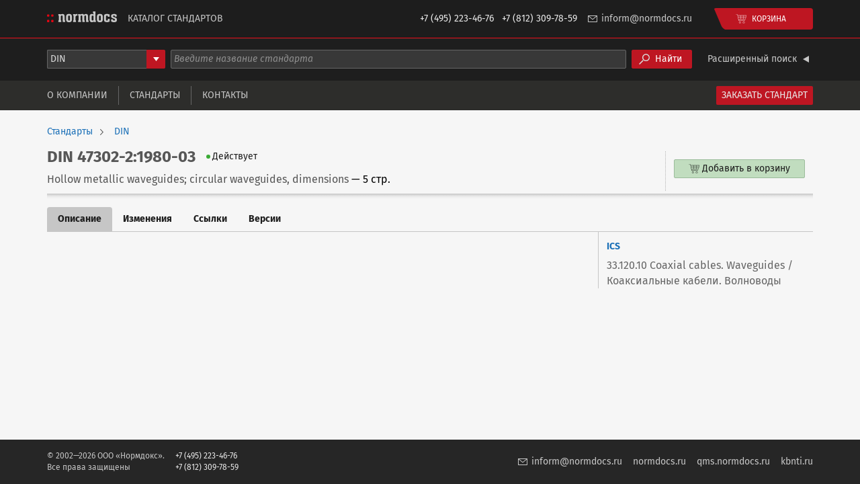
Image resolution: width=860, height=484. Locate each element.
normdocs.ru (659, 461)
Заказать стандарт (765, 95)
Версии (265, 219)
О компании (77, 95)
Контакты (225, 95)
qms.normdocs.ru (733, 461)
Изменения (147, 219)
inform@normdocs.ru (646, 18)
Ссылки (210, 219)
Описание (79, 219)
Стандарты (155, 95)
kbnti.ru (797, 461)
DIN (122, 131)
